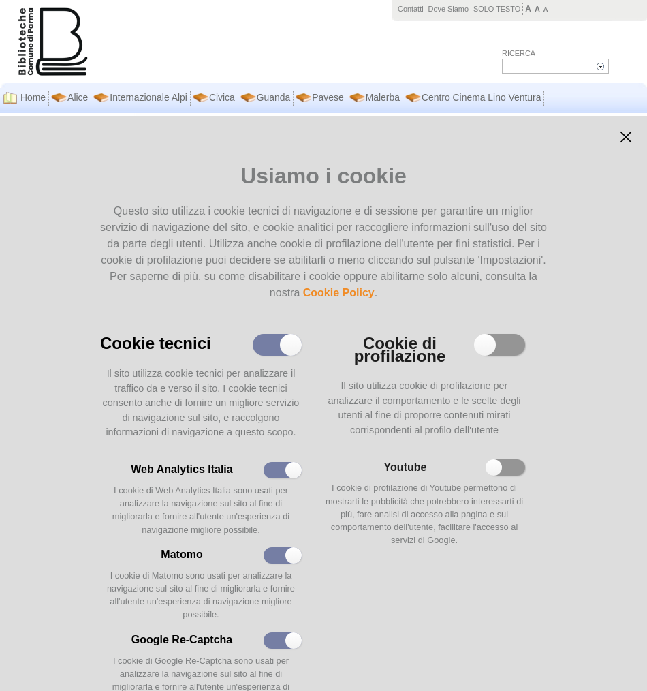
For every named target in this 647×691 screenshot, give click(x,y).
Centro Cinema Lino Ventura (481, 97)
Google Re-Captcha (181, 639)
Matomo (181, 554)
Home (33, 97)
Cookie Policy (339, 292)
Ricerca (518, 53)
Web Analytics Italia (181, 469)
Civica (222, 97)
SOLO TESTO (496, 9)
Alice (77, 97)
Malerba (383, 97)
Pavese (327, 97)
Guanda (274, 97)
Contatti (411, 9)
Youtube (405, 467)
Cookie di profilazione (400, 348)
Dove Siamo (448, 9)
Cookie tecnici (155, 342)
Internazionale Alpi (148, 97)
